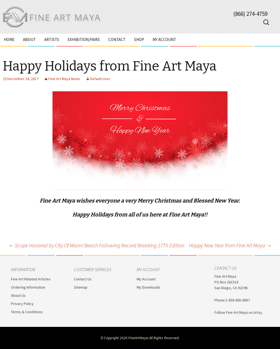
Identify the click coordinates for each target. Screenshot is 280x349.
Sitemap (81, 287)
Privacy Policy (22, 303)
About (29, 39)
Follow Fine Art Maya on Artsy (238, 312)
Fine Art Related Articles (31, 279)
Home (9, 39)
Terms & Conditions (27, 311)
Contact (117, 39)
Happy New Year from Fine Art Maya (230, 245)
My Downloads (148, 287)
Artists (51, 39)
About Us (18, 295)
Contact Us (83, 279)
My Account (164, 39)
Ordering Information (28, 287)
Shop (139, 39)
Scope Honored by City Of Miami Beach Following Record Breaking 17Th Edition (96, 245)
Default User (100, 78)
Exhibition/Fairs (84, 39)
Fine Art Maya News (64, 78)
